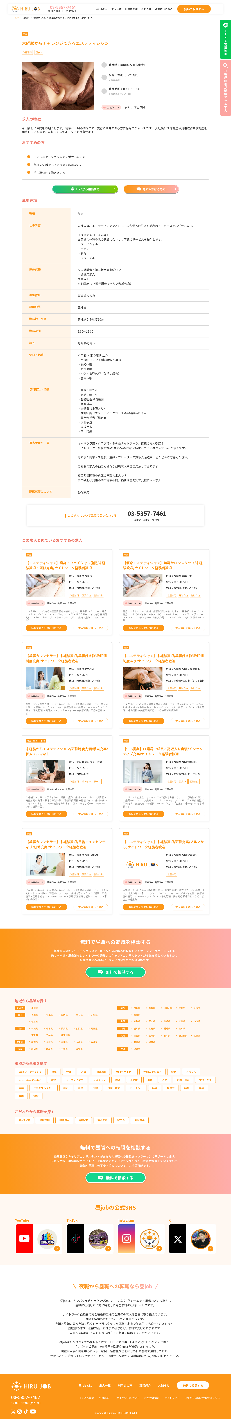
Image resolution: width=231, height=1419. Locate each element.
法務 (80, 1088)
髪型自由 (140, 1120)
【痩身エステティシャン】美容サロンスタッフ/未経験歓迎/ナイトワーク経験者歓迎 (163, 565)
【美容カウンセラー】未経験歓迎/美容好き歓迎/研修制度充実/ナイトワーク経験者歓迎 (66, 658)
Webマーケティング (30, 1071)
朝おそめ (103, 1120)
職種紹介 (145, 1385)
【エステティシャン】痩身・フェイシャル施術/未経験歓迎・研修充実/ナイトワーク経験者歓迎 (65, 565)
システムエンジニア (30, 1080)
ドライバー (136, 1088)
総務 (186, 1088)
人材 (164, 1080)
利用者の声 (131, 9)
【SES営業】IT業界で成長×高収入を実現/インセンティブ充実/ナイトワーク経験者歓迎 (163, 751)
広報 (95, 1088)
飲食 (35, 1096)
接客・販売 (114, 1088)
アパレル (191, 1071)
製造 (117, 1080)
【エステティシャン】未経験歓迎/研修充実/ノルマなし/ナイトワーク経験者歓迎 (163, 844)
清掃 (53, 1080)
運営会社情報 (151, 1397)
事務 (149, 1080)
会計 (68, 1071)
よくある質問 (86, 1397)
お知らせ (146, 9)
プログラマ (99, 1080)
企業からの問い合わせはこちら (202, 1397)
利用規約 (104, 1397)
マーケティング (74, 1080)
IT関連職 (101, 1071)
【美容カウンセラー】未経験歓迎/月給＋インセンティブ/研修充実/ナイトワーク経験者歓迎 (66, 844)
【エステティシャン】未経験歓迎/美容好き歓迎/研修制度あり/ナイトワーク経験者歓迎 (163, 658)
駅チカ (121, 1120)
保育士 (171, 1088)
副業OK (83, 1120)
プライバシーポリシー (126, 1397)
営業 (21, 1088)
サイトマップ (172, 1397)
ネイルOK (24, 1120)
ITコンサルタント (43, 1088)
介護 (21, 1096)
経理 (154, 1088)
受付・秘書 (205, 1080)
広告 (65, 1088)
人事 (83, 1071)
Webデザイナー (125, 1071)
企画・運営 (183, 1080)
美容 (201, 1088)
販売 (53, 1071)
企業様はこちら (164, 9)
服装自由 (64, 1120)
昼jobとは (102, 9)
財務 (173, 1071)
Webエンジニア (152, 1071)
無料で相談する (193, 1385)
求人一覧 (116, 9)
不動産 (134, 1080)
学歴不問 (45, 1120)
